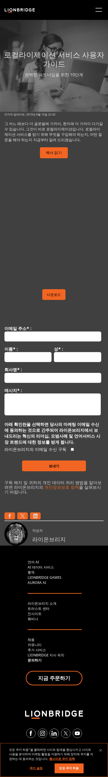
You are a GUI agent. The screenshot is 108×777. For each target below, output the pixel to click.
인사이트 (35, 613)
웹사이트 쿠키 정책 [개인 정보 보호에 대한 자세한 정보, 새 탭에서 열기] (62, 759)
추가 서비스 (37, 650)
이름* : (11, 349)
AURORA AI (37, 582)
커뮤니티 (35, 644)
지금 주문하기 (54, 677)
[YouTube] (77, 733)
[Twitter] (65, 733)
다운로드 (54, 294)
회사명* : (13, 369)
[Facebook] (31, 733)
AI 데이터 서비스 (41, 567)
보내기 (54, 466)
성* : (58, 349)
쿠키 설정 (36, 768)
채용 (31, 639)
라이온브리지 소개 (42, 603)
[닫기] (100, 750)
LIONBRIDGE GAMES (44, 577)
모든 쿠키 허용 (69, 768)
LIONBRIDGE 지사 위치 (46, 655)
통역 (31, 572)
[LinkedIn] (54, 733)
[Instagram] (42, 733)
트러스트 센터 (38, 608)
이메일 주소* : (17, 328)
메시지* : (13, 390)
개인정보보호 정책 (61, 487)
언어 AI (33, 562)
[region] (54, 760)
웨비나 (33, 618)
